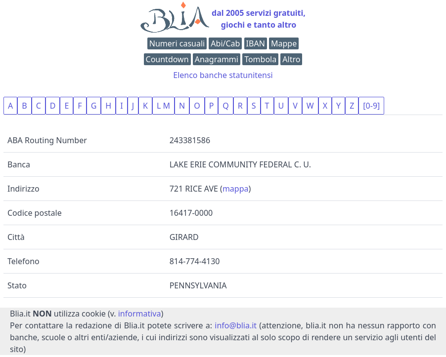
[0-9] (371, 105)
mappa (236, 188)
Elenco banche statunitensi (223, 75)
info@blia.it (236, 325)
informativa (139, 313)
